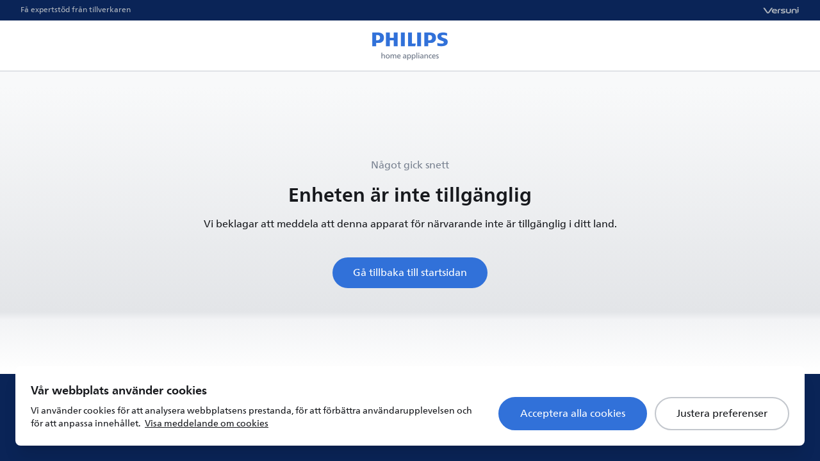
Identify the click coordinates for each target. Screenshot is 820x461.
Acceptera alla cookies (572, 413)
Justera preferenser (721, 413)
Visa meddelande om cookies (206, 423)
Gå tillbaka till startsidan (410, 272)
